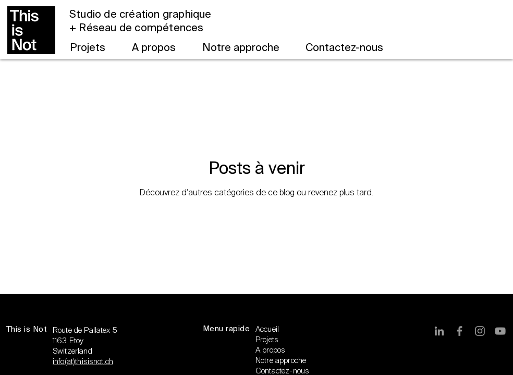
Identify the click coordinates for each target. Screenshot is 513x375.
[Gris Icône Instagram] (479, 331)
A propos (270, 350)
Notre (265, 360)
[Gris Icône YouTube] (500, 331)
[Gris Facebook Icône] (459, 331)
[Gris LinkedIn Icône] (439, 331)
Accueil (267, 329)
